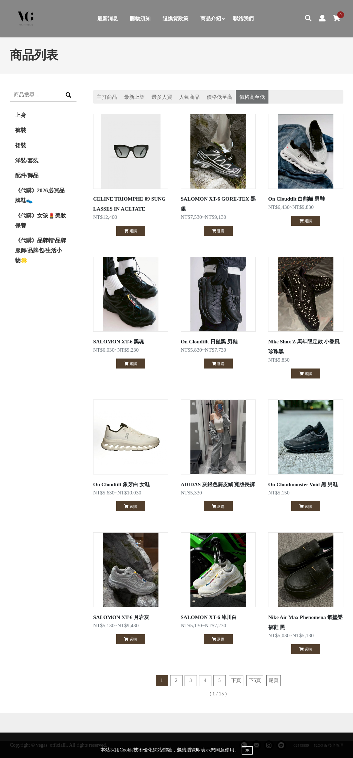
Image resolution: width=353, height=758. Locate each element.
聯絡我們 (243, 18)
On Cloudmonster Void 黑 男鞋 (303, 484)
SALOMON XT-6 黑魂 (118, 341)
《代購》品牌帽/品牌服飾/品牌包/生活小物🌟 (40, 250)
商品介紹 (212, 18)
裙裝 (20, 145)
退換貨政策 (175, 18)
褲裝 (20, 130)
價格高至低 (252, 97)
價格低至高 (219, 97)
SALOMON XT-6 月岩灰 (121, 617)
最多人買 (162, 97)
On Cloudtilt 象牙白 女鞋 (121, 484)
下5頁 (255, 680)
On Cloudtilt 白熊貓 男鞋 (296, 199)
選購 (130, 231)
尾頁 (273, 680)
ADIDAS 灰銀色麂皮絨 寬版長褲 (218, 484)
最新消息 (107, 18)
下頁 (236, 680)
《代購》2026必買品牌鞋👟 (40, 195)
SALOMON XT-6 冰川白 (209, 617)
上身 (20, 115)
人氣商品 (189, 97)
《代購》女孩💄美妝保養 (40, 220)
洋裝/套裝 (26, 160)
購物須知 (140, 18)
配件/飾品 (26, 175)
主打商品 (107, 97)
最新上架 (134, 97)
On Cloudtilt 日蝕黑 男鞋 (209, 341)
